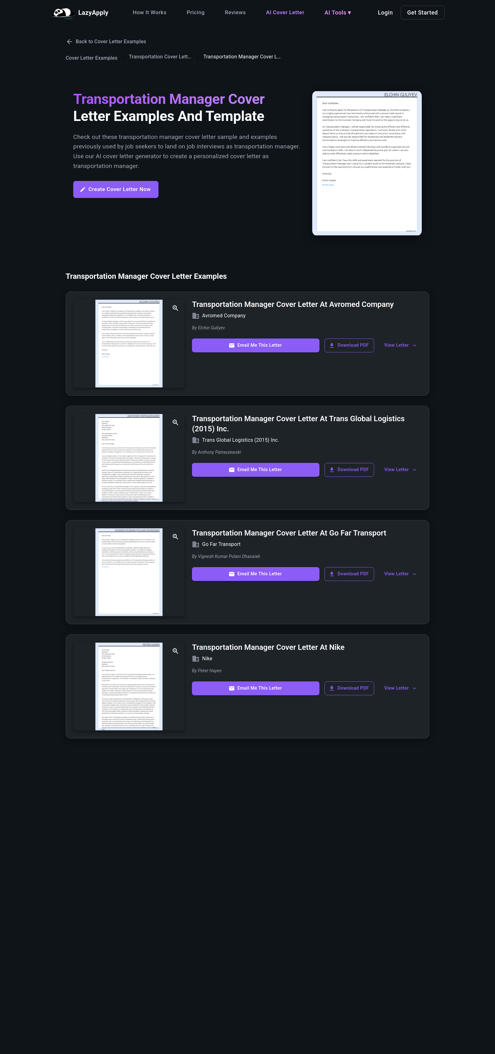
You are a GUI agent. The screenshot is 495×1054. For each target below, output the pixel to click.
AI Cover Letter (285, 12)
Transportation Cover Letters (160, 57)
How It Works (149, 12)
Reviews (235, 12)
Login (385, 12)
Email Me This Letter (255, 345)
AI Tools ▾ (338, 12)
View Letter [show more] (401, 345)
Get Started (422, 12)
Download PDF (349, 345)
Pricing (196, 12)
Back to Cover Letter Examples (106, 41)
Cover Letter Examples (91, 58)
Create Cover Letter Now (115, 189)
